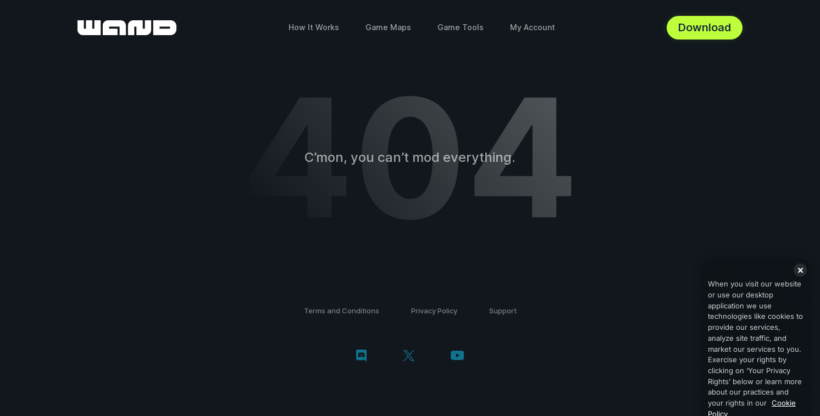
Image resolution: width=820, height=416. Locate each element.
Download (704, 27)
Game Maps (388, 27)
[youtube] (457, 356)
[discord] (361, 357)
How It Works (314, 27)
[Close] (800, 282)
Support (503, 310)
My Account (532, 27)
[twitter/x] (409, 357)
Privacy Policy (434, 310)
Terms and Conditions (341, 310)
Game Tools (460, 27)
